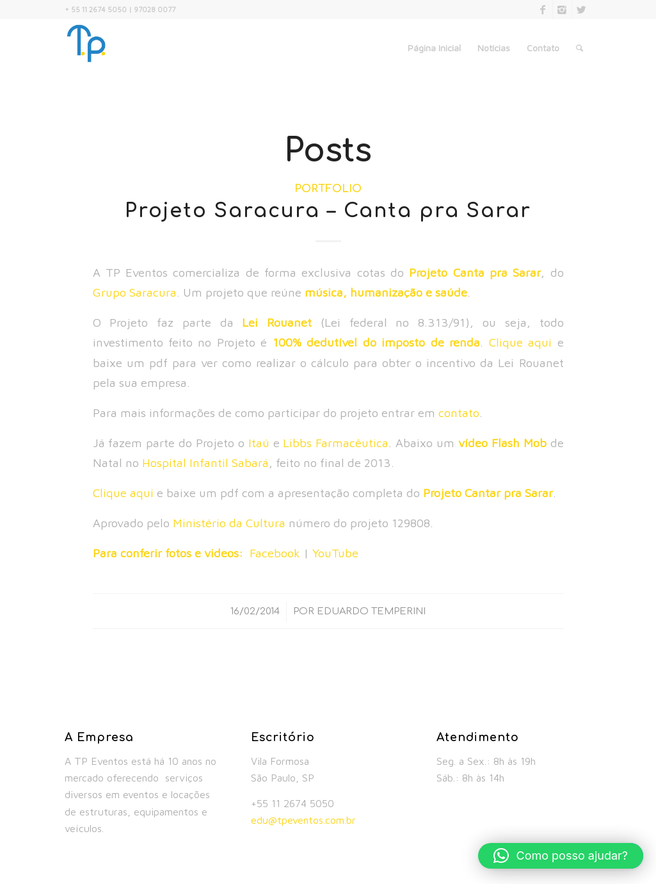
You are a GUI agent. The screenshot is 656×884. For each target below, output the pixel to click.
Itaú (258, 443)
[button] (560, 856)
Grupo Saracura (135, 292)
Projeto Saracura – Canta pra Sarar (328, 211)
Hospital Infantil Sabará (205, 462)
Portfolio (328, 189)
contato (458, 412)
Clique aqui (520, 342)
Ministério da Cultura (229, 523)
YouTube (335, 553)
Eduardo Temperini (371, 611)
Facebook (275, 553)
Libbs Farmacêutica (335, 443)
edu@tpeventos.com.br (303, 820)
